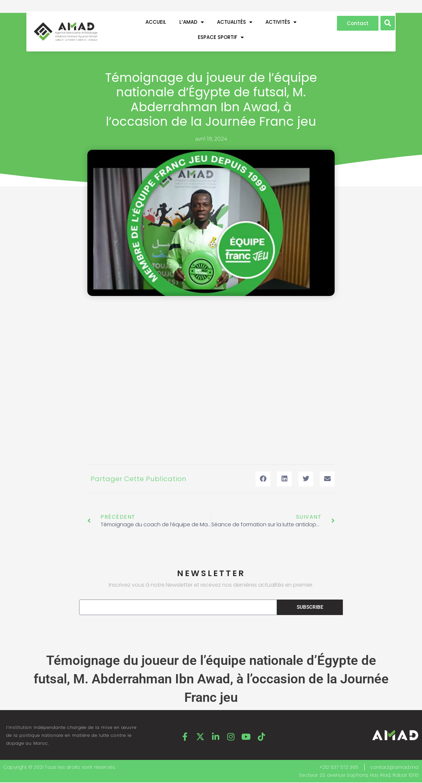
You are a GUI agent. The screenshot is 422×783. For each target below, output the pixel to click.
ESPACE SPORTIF (221, 37)
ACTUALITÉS (234, 22)
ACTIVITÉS (280, 22)
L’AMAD (191, 22)
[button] (387, 23)
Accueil (155, 21)
